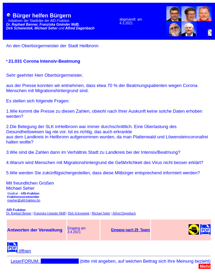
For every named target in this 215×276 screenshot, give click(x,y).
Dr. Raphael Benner (18, 213)
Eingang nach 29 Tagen (130, 230)
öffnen (19, 250)
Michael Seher (101, 213)
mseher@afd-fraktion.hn (23, 200)
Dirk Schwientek (78, 213)
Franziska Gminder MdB (49, 213)
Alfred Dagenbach (124, 213)
